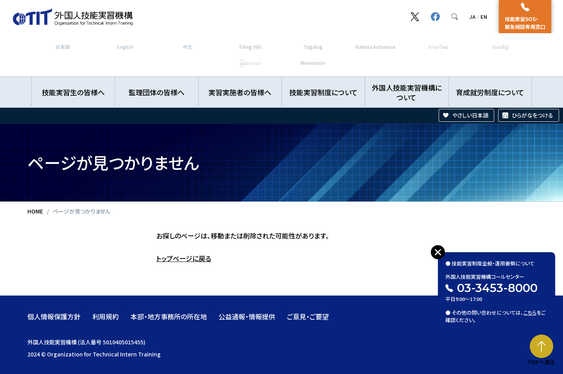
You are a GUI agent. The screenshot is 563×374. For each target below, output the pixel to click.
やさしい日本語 (470, 115)
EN (484, 16)
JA (472, 16)
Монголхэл (313, 62)
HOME (35, 211)
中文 (187, 46)
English (125, 46)
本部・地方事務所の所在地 (169, 316)
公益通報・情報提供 (247, 316)
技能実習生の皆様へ (73, 92)
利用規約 (105, 316)
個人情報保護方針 (54, 316)
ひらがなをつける (532, 115)
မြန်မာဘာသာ (250, 62)
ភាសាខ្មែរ (500, 46)
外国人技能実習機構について (407, 92)
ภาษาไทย (438, 46)
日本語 (63, 46)
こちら (530, 309)
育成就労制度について (490, 92)
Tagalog (313, 46)
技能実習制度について (323, 92)
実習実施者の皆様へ (239, 92)
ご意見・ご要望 (308, 316)
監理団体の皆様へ (157, 92)
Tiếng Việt (250, 46)
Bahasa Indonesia (375, 46)
